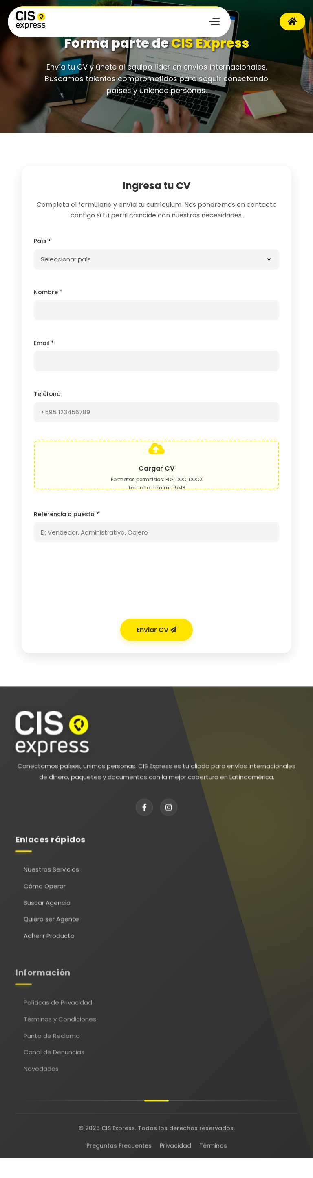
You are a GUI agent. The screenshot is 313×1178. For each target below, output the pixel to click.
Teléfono (47, 394)
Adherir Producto (49, 942)
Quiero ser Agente (51, 926)
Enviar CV (156, 630)
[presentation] (156, 582)
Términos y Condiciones (60, 1029)
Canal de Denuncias (54, 1062)
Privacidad (175, 1148)
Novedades (41, 1078)
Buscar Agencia (47, 909)
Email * (44, 343)
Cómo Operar (45, 893)
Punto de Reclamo (52, 1045)
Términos (213, 1148)
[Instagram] (168, 811)
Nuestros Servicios (51, 876)
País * (42, 241)
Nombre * (48, 292)
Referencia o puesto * (66, 514)
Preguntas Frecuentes (119, 1148)
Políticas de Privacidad (58, 1012)
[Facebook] (144, 811)
